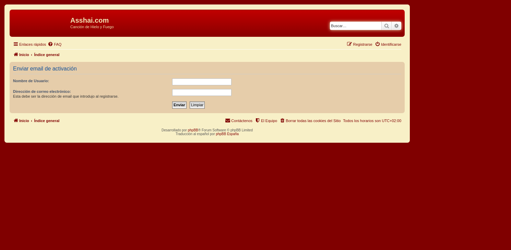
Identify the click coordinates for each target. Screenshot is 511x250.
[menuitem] (54, 44)
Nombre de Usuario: (31, 81)
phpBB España (227, 134)
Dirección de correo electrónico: (42, 91)
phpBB (193, 130)
